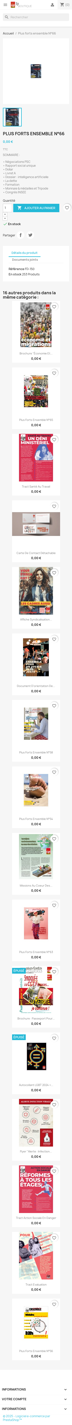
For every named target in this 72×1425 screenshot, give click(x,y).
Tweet (30, 235)
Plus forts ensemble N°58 (36, 752)
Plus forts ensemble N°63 (36, 952)
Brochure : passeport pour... (36, 1018)
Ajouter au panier (36, 208)
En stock (15, 274)
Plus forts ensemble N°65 (36, 420)
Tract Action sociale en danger (36, 1218)
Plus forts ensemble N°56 (36, 1351)
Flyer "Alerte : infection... (36, 1151)
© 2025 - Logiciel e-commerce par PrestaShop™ (26, 1418)
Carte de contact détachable (36, 553)
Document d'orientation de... (36, 686)
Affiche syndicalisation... (36, 619)
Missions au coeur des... (36, 885)
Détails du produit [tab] (25, 253)
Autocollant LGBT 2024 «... (36, 1085)
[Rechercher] (36, 17)
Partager (20, 235)
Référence (16, 269)
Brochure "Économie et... (36, 353)
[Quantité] (7, 208)
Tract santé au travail (36, 486)
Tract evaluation (36, 1284)
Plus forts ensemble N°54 (36, 819)
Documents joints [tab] (25, 260)
